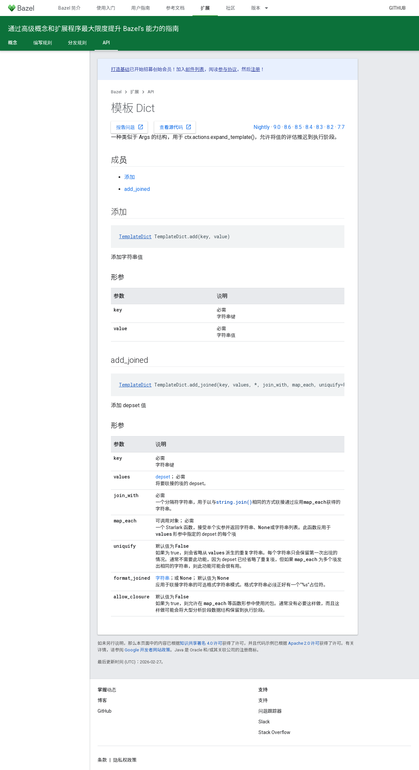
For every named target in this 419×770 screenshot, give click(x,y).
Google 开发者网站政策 (147, 649)
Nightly (261, 127)
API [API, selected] (106, 42)
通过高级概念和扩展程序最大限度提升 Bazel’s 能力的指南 (93, 29)
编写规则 (42, 42)
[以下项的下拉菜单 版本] (269, 8)
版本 (255, 8)
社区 (230, 8)
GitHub (397, 8)
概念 (12, 42)
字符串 (163, 578)
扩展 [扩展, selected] (205, 8)
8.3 (319, 127)
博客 (102, 700)
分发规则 (77, 42)
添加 (129, 177)
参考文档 (175, 8)
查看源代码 (176, 127)
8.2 (330, 127)
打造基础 (120, 69)
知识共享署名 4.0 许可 (201, 643)
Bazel (116, 91)
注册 (255, 69)
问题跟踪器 (270, 711)
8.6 (287, 127)
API (151, 91)
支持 (263, 700)
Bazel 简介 (69, 8)
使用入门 (106, 8)
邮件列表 (195, 69)
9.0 (276, 127)
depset (163, 476)
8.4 (308, 127)
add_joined (137, 189)
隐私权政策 (125, 760)
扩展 (134, 91)
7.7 (340, 127)
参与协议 (227, 69)
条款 (102, 760)
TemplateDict (135, 236)
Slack (264, 721)
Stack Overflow (274, 732)
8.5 (298, 127)
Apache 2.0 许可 (303, 643)
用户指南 (140, 8)
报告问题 (130, 127)
